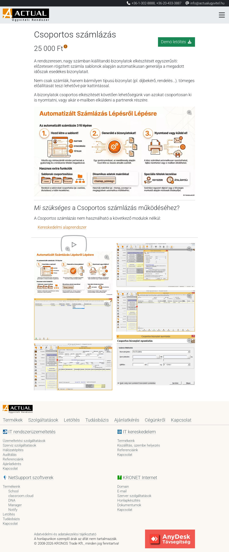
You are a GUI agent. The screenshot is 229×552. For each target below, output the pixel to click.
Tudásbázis (97, 420)
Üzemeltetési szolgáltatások (24, 441)
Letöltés (72, 420)
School (13, 491)
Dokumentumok (129, 505)
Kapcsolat (181, 420)
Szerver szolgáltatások (134, 496)
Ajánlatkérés (126, 420)
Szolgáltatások (43, 420)
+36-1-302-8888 (143, 3)
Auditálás (10, 455)
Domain (123, 486)
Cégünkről (155, 420)
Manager (15, 505)
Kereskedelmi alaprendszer (62, 227)
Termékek (13, 420)
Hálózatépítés (13, 450)
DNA (11, 500)
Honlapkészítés (128, 500)
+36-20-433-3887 (168, 3)
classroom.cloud (20, 496)
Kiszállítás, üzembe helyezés (138, 445)
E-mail (122, 491)
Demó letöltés (176, 42)
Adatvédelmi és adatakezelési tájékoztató (65, 534)
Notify (12, 510)
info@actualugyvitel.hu (204, 3)
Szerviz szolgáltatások (19, 445)
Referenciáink (13, 459)
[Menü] (222, 15)
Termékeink (126, 441)
